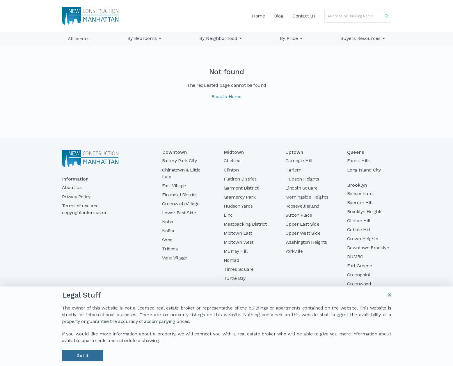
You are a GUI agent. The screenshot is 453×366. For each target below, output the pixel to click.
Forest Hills (359, 160)
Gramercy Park (240, 197)
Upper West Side (303, 233)
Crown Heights (362, 238)
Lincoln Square (301, 188)
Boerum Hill (360, 202)
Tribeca (170, 249)
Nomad (231, 260)
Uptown (294, 152)
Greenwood (359, 284)
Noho (167, 221)
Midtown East (238, 233)
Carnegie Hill (298, 160)
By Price (289, 38)
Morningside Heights (306, 197)
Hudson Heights (302, 179)
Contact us (303, 16)
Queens (355, 152)
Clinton (231, 170)
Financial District (179, 194)
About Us (72, 187)
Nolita (168, 231)
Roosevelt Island (302, 206)
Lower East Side (179, 212)
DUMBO (355, 256)
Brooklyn (357, 185)
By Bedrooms (142, 38)
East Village (174, 185)
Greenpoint (358, 274)
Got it (82, 355)
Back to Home (226, 96)
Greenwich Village (181, 203)
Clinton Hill (358, 220)
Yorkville (294, 251)
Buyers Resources (362, 38)
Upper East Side (302, 224)
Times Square (239, 269)
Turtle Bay (235, 278)
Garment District (241, 188)
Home (258, 16)
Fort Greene (359, 265)
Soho (167, 240)
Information (75, 179)
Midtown (234, 152)
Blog (278, 16)
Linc (228, 215)
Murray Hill (236, 251)
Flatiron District (240, 179)
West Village (174, 258)
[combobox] (357, 16)
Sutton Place (298, 215)
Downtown (174, 152)
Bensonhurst (360, 193)
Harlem (293, 170)
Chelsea (232, 160)
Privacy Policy (76, 196)
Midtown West (238, 242)
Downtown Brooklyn (368, 247)
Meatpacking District (245, 224)
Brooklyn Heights (365, 211)
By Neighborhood (218, 38)
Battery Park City (179, 160)
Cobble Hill (358, 229)
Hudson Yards (238, 206)
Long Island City (364, 170)
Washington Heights (306, 242)
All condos (79, 38)
